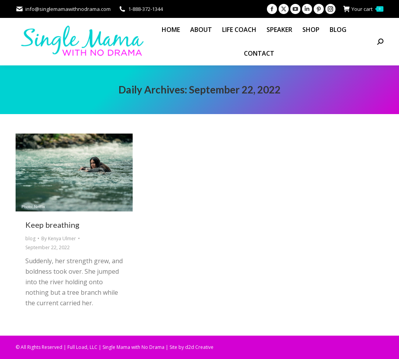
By (58, 238)
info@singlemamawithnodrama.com (63, 9)
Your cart (363, 9)
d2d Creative (199, 347)
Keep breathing (52, 224)
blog (30, 238)
